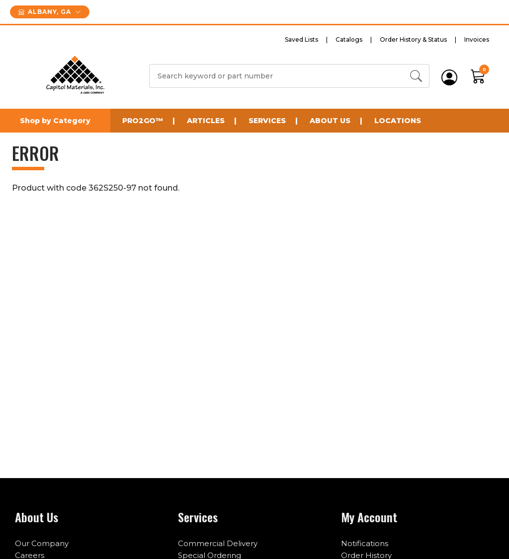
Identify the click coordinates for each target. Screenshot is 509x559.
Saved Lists (301, 39)
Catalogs (349, 39)
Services (267, 120)
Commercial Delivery (217, 543)
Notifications (364, 543)
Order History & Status (413, 39)
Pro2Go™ (142, 120)
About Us (330, 120)
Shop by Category (55, 120)
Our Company (42, 543)
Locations (397, 120)
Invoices (476, 39)
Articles (206, 120)
